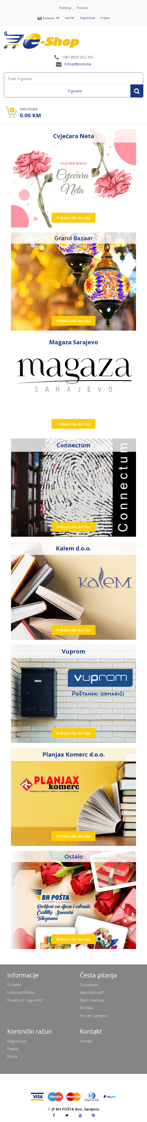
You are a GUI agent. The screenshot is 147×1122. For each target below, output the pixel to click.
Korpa (12, 1056)
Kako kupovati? (92, 992)
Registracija (87, 18)
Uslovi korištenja (20, 992)
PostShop (65, 8)
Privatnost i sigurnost (24, 1000)
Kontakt (86, 1041)
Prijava (105, 18)
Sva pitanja (89, 984)
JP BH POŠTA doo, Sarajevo (75, 1109)
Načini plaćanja (92, 1000)
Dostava (86, 1007)
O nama (14, 984)
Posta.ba (82, 8)
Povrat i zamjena (93, 1015)
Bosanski (46, 18)
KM (67, 18)
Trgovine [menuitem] (74, 90)
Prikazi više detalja (73, 217)
